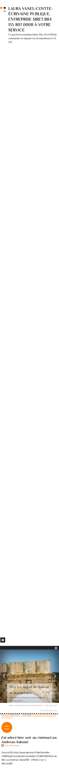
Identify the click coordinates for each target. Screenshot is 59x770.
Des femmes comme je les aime (28, 716)
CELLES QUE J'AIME (8, 716)
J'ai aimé (49, 716)
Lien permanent (10, 745)
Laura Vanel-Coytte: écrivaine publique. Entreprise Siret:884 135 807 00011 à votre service (30, 19)
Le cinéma (8, 718)
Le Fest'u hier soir (49, 710)
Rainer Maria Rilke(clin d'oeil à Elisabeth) (25, 705)
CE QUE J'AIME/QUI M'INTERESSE (44, 715)
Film (43, 716)
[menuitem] (27, 705)
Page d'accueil (51, 705)
